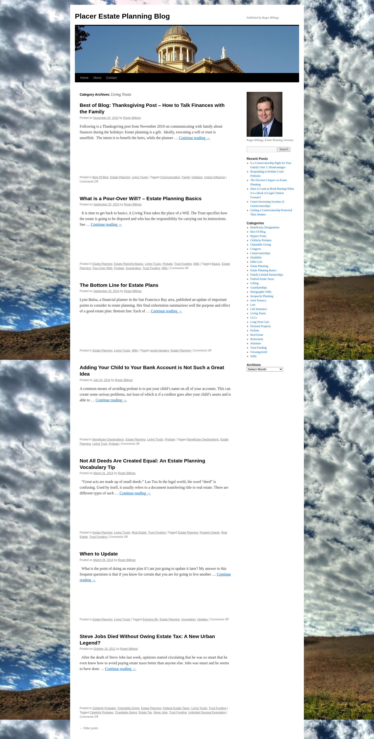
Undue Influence (214, 177)
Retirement (256, 339)
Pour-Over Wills (102, 268)
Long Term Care (259, 322)
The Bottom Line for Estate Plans (119, 285)
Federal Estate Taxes (176, 708)
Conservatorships (260, 253)
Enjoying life (150, 619)
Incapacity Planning (261, 296)
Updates (202, 619)
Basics (216, 264)
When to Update (99, 553)
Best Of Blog (100, 177)
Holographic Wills (260, 292)
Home (84, 77)
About (97, 77)
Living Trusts (140, 177)
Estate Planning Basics (128, 264)
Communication (170, 177)
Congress (255, 249)
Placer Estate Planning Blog (122, 16)
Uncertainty (188, 619)
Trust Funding (183, 264)
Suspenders (133, 268)
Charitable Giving (129, 708)
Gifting (254, 283)
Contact (111, 77)
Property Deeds (209, 532)
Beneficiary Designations (108, 439)
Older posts (89, 728)
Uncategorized (258, 352)
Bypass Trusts (258, 236)
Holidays (197, 177)
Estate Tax (145, 712)
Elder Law (256, 261)
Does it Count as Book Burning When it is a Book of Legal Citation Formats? (272, 193)
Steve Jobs (160, 712)
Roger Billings (132, 118)
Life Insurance (258, 309)
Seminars (255, 343)
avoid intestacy (159, 350)
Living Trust (99, 443)
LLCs (253, 317)
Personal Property (260, 326)
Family (186, 177)
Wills (196, 264)
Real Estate (139, 532)
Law (252, 304)
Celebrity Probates (104, 708)
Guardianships (258, 287)
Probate (168, 264)
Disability (256, 257)
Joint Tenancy (258, 300)
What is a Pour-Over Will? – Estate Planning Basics (141, 198)
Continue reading (194, 138)
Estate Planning (120, 177)
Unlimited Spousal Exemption (207, 712)
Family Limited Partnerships (266, 274)
